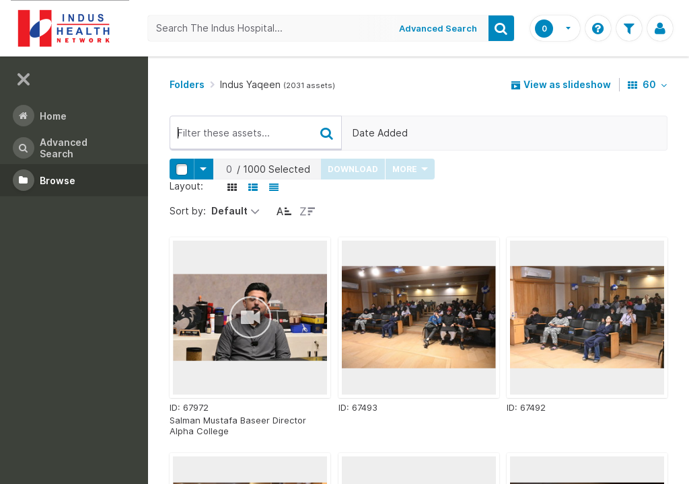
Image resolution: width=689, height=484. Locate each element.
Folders (187, 84)
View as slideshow (561, 84)
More (410, 169)
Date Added (380, 132)
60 (647, 84)
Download (353, 169)
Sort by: (188, 210)
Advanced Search (438, 28)
